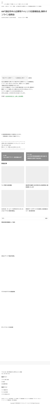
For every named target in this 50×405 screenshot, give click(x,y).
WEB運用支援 (4, 383)
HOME (2, 398)
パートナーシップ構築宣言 (6, 400)
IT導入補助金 (14, 400)
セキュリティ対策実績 (29, 398)
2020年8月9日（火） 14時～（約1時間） (14, 96)
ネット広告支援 (4, 392)
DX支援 (3, 381)
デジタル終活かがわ (5, 394)
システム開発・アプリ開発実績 (18, 398)
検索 (46, 218)
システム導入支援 (5, 379)
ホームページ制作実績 (9, 398)
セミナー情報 (25, 17)
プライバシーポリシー (37, 398)
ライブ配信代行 (4, 389)
